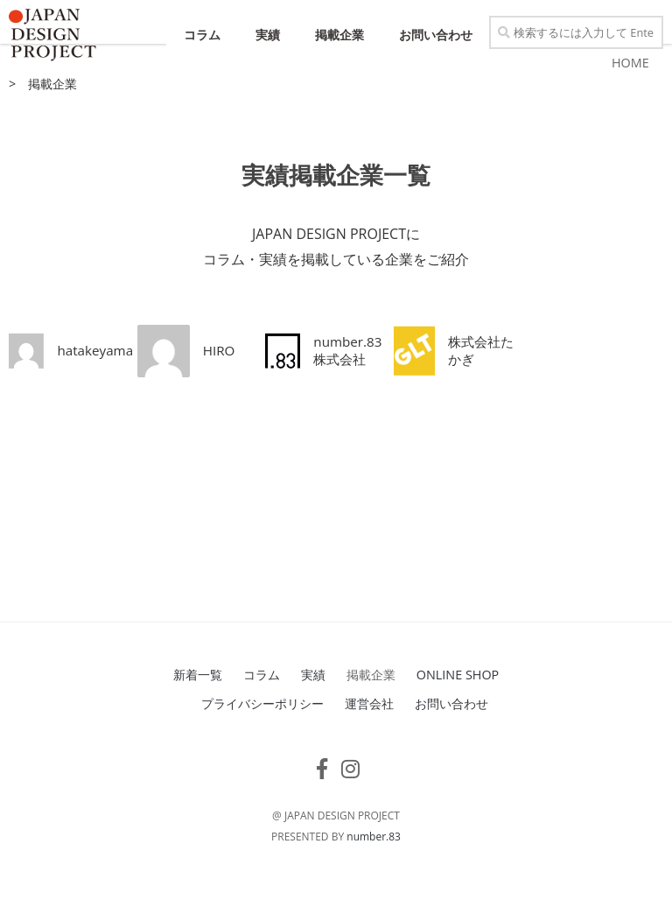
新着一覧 (197, 699)
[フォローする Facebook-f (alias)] (322, 793)
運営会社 (369, 728)
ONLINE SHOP (457, 699)
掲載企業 (339, 34)
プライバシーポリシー (262, 728)
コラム (202, 34)
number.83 (373, 861)
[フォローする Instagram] (350, 793)
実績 (268, 34)
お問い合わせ (435, 34)
